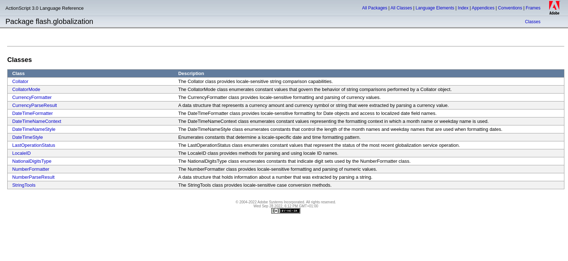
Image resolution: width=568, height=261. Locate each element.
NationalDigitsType (31, 161)
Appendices (483, 8)
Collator (20, 81)
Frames (533, 8)
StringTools (24, 185)
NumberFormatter (31, 169)
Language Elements (434, 8)
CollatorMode (26, 89)
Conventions (510, 8)
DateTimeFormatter (32, 113)
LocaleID (21, 153)
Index (463, 8)
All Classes (401, 8)
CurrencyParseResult (34, 105)
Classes (532, 21)
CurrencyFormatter (32, 97)
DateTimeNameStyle (33, 129)
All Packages (374, 8)
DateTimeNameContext (36, 121)
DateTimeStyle (27, 137)
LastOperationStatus (33, 145)
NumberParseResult (33, 177)
